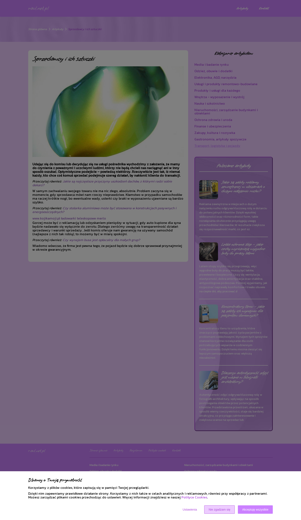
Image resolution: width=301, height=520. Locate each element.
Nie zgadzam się (219, 509)
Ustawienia (190, 509)
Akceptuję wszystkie (255, 509)
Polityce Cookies (194, 497)
